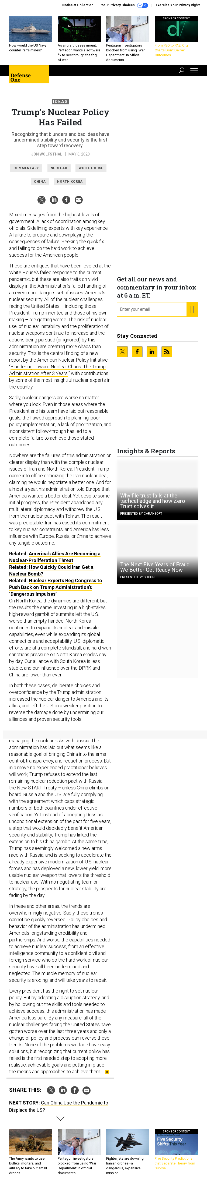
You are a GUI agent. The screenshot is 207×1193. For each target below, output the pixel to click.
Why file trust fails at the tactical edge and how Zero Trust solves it (152, 505)
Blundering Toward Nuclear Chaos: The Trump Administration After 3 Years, (57, 374)
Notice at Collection (77, 5)
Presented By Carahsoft (141, 518)
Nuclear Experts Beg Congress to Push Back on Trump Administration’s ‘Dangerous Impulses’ (55, 591)
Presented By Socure (138, 581)
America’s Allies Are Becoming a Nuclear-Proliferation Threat (55, 561)
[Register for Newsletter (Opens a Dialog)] (192, 313)
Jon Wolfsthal (46, 158)
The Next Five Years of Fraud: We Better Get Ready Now (155, 571)
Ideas (60, 105)
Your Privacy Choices (124, 5)
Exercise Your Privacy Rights (178, 5)
